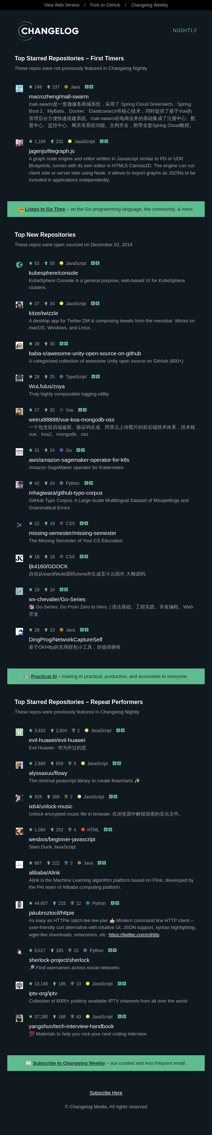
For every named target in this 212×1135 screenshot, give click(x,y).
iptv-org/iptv (43, 993)
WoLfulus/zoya (47, 386)
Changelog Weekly (149, 5)
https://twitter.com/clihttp (134, 934)
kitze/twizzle (43, 313)
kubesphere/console (53, 273)
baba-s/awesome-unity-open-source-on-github (85, 353)
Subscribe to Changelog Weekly (69, 1063)
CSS (67, 523)
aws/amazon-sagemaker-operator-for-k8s (79, 460)
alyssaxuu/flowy (48, 773)
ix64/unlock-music (50, 806)
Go (66, 450)
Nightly (185, 30)
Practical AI (44, 676)
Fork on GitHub (105, 5)
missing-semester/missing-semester (72, 533)
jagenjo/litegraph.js (52, 151)
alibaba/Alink (44, 872)
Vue (66, 410)
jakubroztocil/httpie (51, 913)
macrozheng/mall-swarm (58, 96)
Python (69, 483)
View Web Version (62, 5)
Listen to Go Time (45, 209)
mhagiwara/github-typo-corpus (66, 493)
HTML (90, 829)
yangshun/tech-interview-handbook (71, 1026)
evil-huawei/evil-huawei (57, 740)
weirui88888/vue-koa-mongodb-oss (71, 419)
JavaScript (81, 141)
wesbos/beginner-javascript (62, 839)
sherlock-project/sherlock (59, 960)
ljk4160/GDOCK (48, 566)
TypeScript (73, 376)
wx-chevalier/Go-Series (57, 599)
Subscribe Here (106, 1092)
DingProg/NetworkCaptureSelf (65, 639)
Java (72, 87)
